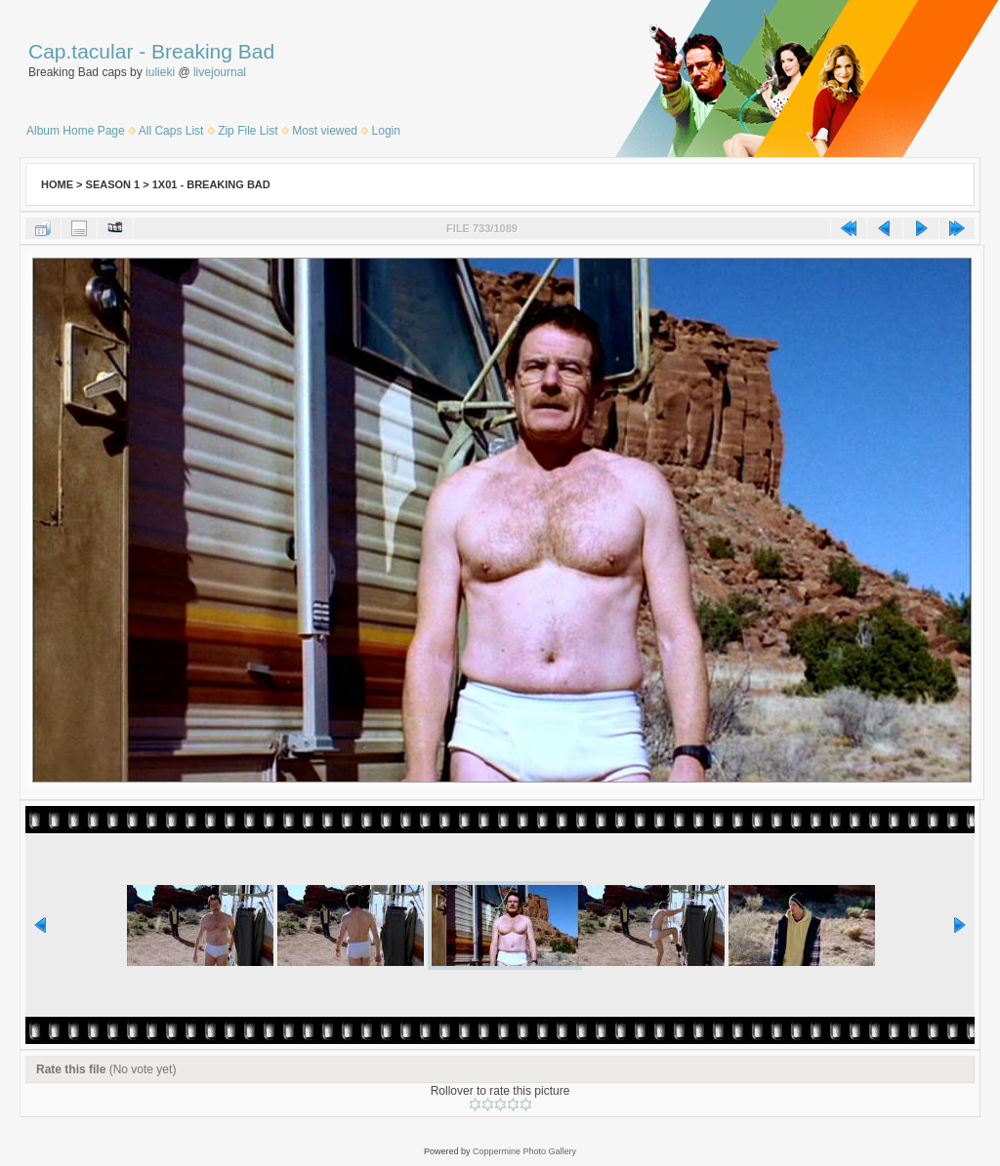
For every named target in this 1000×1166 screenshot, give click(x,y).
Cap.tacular (80, 51)
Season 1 (113, 184)
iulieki (160, 72)
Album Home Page (75, 131)
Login (386, 131)
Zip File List (247, 131)
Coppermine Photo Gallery (524, 1151)
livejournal (219, 72)
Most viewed (324, 131)
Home (57, 184)
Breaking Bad (212, 51)
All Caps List (171, 131)
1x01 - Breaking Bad (211, 184)
